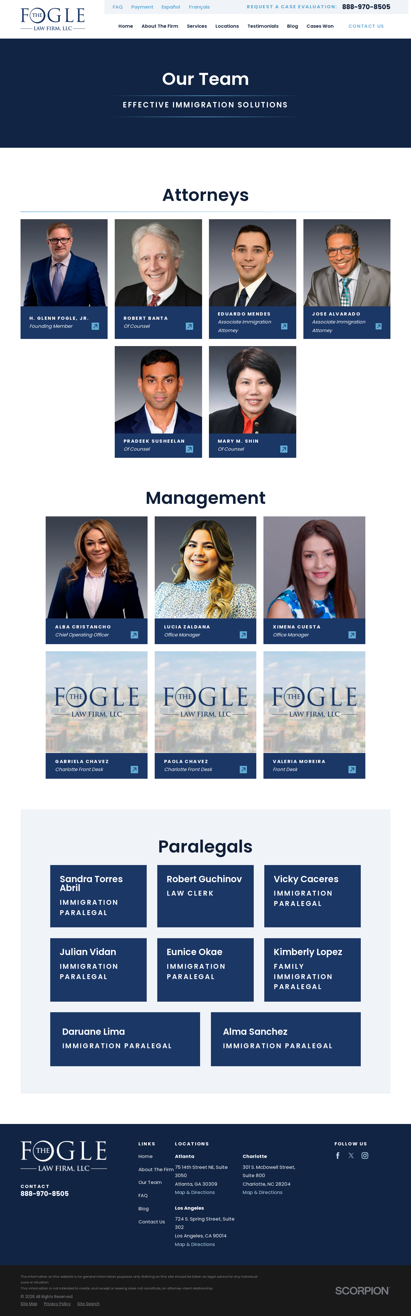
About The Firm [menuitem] (160, 26)
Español (171, 7)
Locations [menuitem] (227, 26)
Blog (143, 1208)
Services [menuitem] (197, 26)
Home (145, 1156)
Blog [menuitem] (292, 26)
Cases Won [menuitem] (320, 26)
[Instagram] (365, 1155)
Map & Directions (195, 1192)
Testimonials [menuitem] (263, 26)
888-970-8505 (366, 7)
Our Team (150, 1182)
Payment (142, 7)
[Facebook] (338, 1155)
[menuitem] (29, 1304)
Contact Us (366, 26)
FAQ (118, 7)
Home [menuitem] (125, 26)
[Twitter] (351, 1155)
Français (199, 7)
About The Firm (156, 1169)
